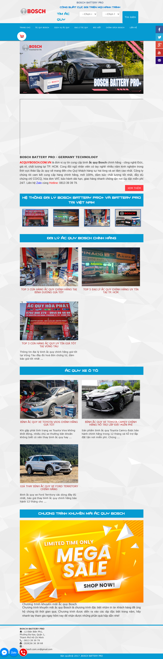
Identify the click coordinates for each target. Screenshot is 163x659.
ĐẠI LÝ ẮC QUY (81, 27)
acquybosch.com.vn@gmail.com (36, 649)
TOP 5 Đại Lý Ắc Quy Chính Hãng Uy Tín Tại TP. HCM (110, 291)
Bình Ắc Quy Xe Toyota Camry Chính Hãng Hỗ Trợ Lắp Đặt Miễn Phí (111, 423)
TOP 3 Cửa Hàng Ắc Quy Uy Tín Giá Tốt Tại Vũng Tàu (49, 345)
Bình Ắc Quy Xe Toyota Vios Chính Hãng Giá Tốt (49, 423)
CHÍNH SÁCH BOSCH (115, 27)
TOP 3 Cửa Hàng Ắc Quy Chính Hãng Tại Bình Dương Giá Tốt (49, 291)
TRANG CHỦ (25, 27)
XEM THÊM (134, 188)
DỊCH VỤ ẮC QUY (61, 27)
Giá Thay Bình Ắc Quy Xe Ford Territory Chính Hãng (49, 488)
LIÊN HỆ (133, 27)
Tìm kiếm (130, 17)
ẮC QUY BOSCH (42, 27)
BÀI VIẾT (97, 27)
